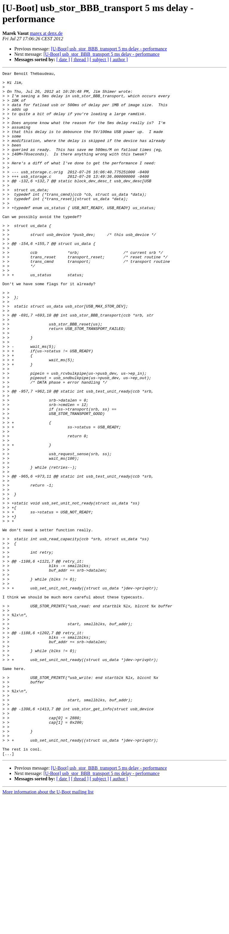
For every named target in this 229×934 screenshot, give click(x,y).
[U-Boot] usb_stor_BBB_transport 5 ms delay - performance (109, 48)
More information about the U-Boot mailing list (48, 928)
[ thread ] (80, 59)
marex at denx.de (46, 33)
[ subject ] (99, 59)
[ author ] (119, 59)
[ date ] (63, 59)
